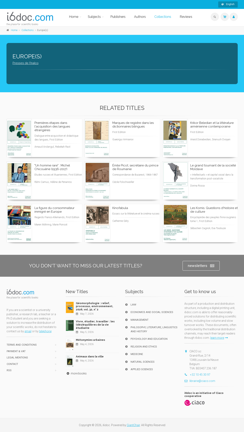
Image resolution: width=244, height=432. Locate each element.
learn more (219, 337)
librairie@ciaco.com (199, 381)
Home (73, 17)
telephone (45, 331)
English (227, 4)
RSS (9, 370)
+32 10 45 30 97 (197, 374)
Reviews (186, 17)
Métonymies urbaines (90, 339)
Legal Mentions (17, 357)
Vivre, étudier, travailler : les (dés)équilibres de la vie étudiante (95, 324)
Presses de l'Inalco (26, 63)
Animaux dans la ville (90, 356)
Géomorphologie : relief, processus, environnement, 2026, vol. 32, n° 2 (94, 306)
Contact (12, 364)
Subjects (94, 17)
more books (76, 373)
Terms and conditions (22, 344)
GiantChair (133, 425)
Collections (162, 17)
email (28, 331)
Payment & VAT (16, 351)
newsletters (201, 266)
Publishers (118, 17)
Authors (140, 17)
